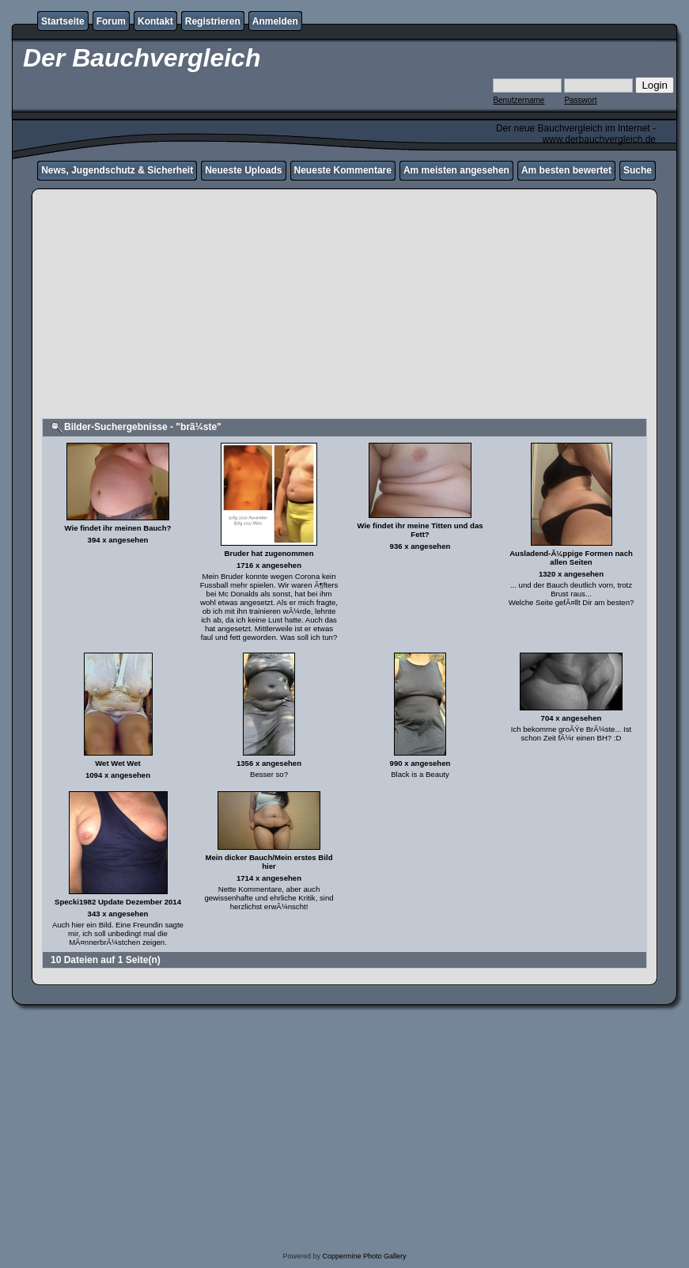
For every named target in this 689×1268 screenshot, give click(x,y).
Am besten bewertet (566, 170)
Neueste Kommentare (343, 170)
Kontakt (155, 21)
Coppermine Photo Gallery (364, 1256)
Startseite (63, 21)
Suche (637, 170)
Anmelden (275, 21)
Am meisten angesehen (456, 170)
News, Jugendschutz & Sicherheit (117, 170)
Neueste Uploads (243, 170)
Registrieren (212, 21)
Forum (111, 21)
